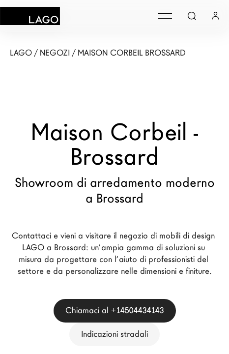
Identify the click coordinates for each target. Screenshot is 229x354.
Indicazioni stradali (114, 334)
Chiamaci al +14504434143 (114, 310)
